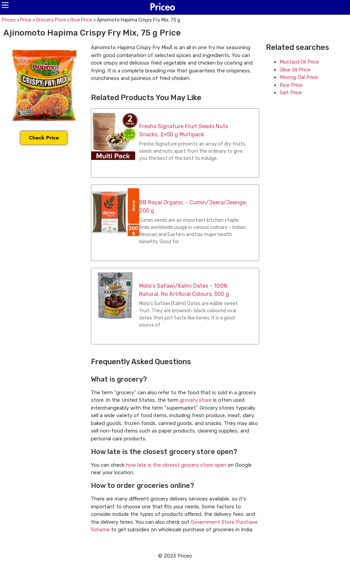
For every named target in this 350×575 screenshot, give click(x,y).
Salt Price (291, 93)
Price (25, 20)
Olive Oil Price (295, 70)
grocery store (196, 400)
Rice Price (81, 20)
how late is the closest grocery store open (176, 465)
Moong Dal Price (299, 77)
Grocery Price (51, 20)
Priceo (9, 20)
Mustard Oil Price (299, 62)
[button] (5, 5)
